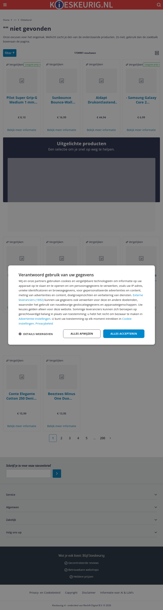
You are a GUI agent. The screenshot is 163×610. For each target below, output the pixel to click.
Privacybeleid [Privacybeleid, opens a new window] (44, 323)
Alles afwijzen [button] (82, 333)
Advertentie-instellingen (34, 319)
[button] (36, 334)
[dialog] (81, 305)
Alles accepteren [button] (124, 333)
